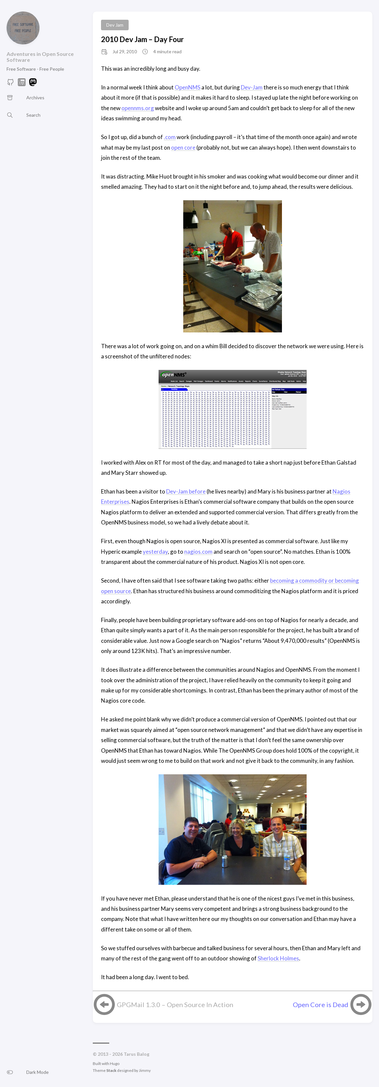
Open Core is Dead (320, 1004)
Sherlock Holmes (278, 958)
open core (183, 147)
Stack (111, 1070)
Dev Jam (114, 25)
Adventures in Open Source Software (40, 57)
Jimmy (145, 1070)
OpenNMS (187, 87)
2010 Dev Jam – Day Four (142, 39)
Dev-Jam (252, 87)
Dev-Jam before (186, 491)
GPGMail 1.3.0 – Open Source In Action (175, 1004)
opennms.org (137, 108)
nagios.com (198, 551)
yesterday (155, 551)
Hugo (114, 1063)
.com (170, 136)
